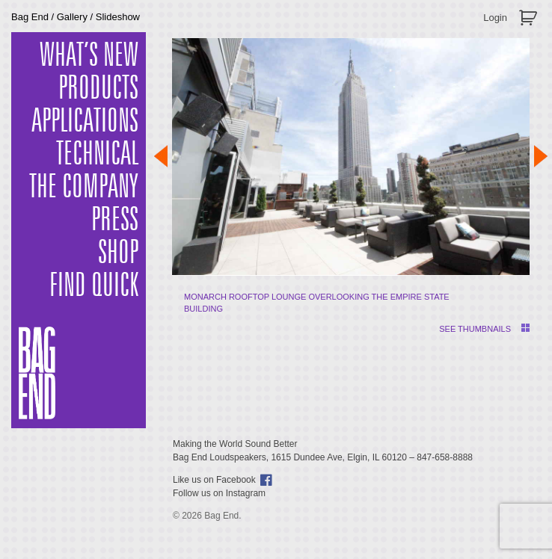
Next (541, 156)
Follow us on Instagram (219, 493)
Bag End (30, 16)
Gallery (72, 16)
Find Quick (93, 286)
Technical (97, 154)
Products (98, 88)
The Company (83, 187)
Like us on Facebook (214, 480)
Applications (84, 121)
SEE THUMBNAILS (475, 328)
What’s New (89, 56)
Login (495, 17)
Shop (118, 253)
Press (114, 220)
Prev (161, 156)
